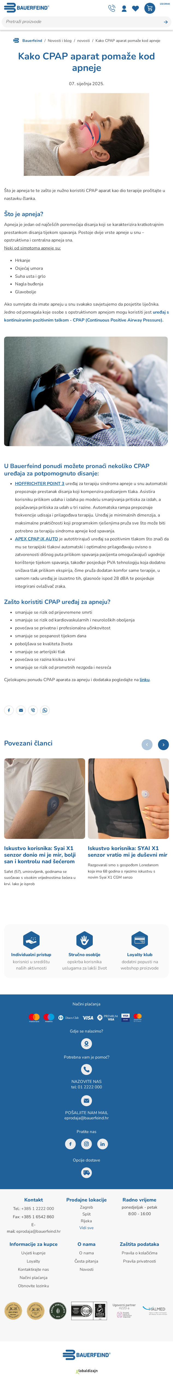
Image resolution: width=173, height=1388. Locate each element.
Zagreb (86, 1208)
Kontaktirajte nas (33, 1269)
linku (145, 680)
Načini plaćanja (33, 1277)
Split (86, 1214)
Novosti (86, 1269)
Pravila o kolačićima (139, 1253)
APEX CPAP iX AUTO (36, 539)
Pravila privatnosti (139, 1261)
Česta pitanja (86, 1261)
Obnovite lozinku (33, 1285)
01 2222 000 (90, 1088)
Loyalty (33, 1261)
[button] (163, 744)
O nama (86, 1253)
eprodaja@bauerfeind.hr (86, 1119)
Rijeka (86, 1221)
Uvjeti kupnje (33, 1253)
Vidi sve (86, 1228)
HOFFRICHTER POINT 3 (39, 484)
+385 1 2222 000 (37, 1209)
